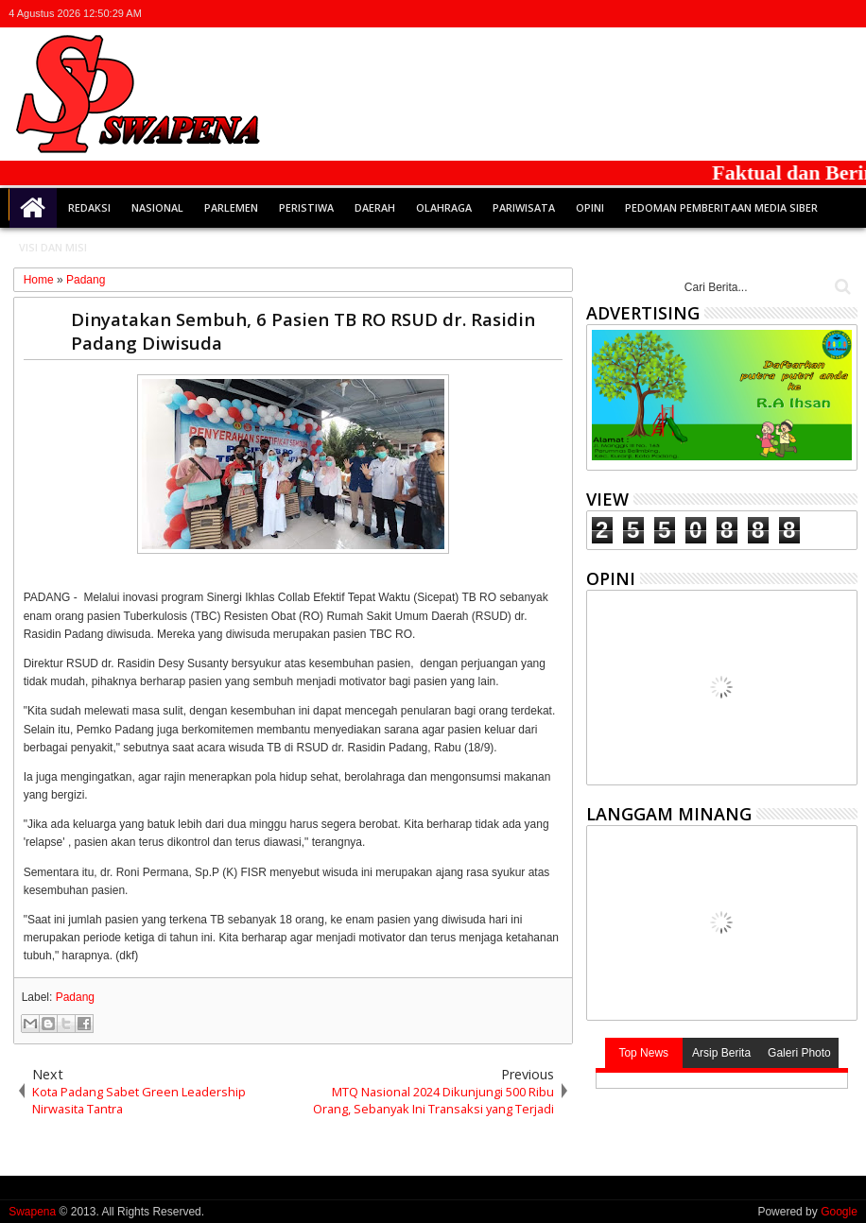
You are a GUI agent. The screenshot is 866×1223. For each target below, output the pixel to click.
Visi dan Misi (53, 247)
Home (33, 208)
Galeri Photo (799, 1052)
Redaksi (89, 207)
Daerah (375, 207)
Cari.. (840, 287)
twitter (747, 13)
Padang (75, 997)
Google (839, 1211)
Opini (590, 207)
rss (820, 13)
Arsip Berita (721, 1052)
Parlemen (231, 207)
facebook (771, 13)
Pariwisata (524, 207)
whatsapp (845, 13)
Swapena (32, 1211)
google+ (796, 13)
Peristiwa (306, 207)
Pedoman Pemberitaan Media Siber (721, 207)
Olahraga (444, 207)
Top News (643, 1052)
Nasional (157, 207)
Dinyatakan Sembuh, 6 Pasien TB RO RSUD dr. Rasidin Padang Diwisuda (303, 330)
